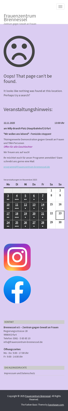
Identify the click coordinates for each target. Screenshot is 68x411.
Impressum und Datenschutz (19, 373)
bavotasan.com (56, 404)
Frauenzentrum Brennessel (31, 18)
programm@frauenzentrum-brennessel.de (27, 166)
